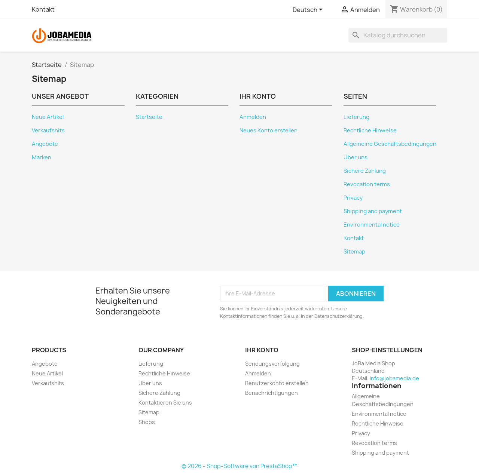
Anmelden (253, 117)
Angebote (45, 144)
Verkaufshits (48, 130)
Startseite (149, 117)
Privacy (353, 198)
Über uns (355, 157)
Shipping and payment (373, 211)
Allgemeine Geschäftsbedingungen (390, 144)
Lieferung (356, 117)
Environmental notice (372, 224)
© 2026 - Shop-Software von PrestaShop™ (239, 466)
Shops (146, 422)
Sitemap (354, 251)
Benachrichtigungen (271, 392)
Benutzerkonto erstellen (277, 383)
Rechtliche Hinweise (370, 130)
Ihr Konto (261, 350)
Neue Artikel (48, 117)
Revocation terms (367, 184)
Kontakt (43, 9)
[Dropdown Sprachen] (309, 10)
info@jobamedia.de (394, 378)
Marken (41, 157)
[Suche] (397, 35)
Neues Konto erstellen (269, 130)
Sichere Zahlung (365, 171)
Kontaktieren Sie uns (165, 402)
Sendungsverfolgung (272, 363)
